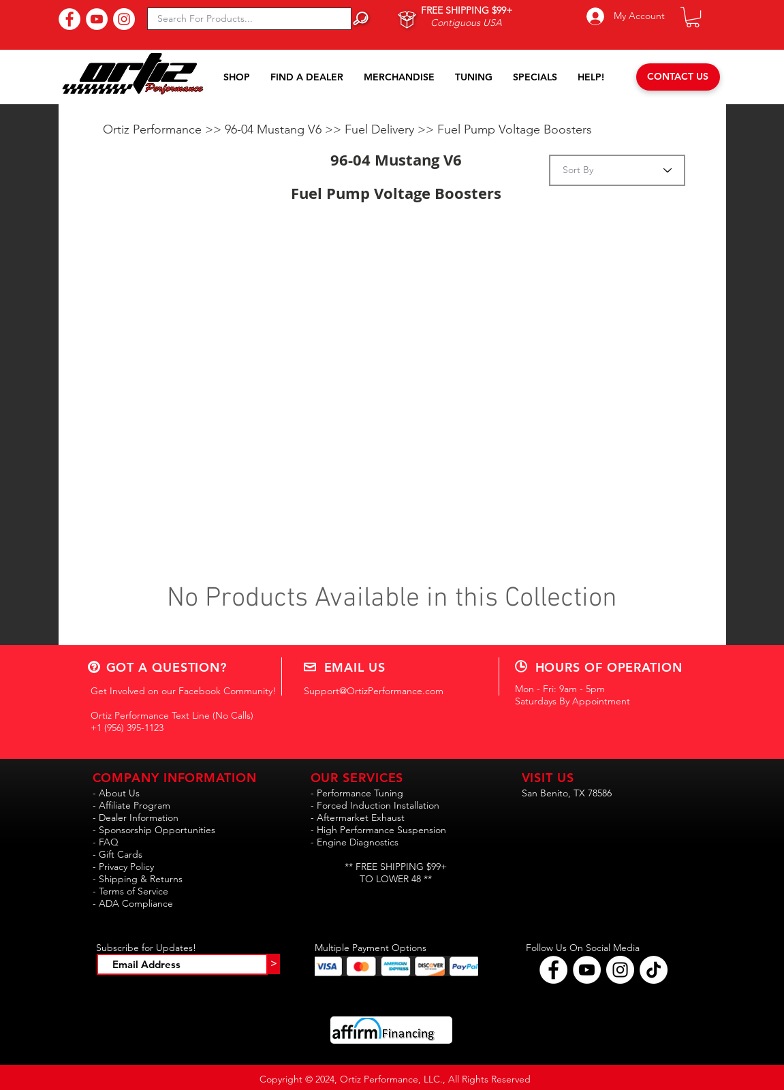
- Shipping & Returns (138, 879)
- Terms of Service (130, 891)
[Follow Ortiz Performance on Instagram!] (620, 970)
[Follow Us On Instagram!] (124, 19)
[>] (274, 964)
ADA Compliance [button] (136, 903)
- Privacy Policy (123, 866)
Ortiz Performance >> (164, 129)
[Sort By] (617, 170)
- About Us (116, 793)
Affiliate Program (134, 805)
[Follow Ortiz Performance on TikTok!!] (654, 970)
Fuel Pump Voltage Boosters (514, 129)
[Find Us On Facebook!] (69, 19)
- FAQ (106, 842)
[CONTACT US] (678, 77)
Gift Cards (120, 854)
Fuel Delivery (381, 129)
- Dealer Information (135, 817)
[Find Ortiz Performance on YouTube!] (587, 970)
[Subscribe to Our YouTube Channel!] (97, 19)
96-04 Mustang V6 (275, 129)
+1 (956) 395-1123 (127, 727)
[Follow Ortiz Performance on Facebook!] (553, 970)
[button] (692, 17)
